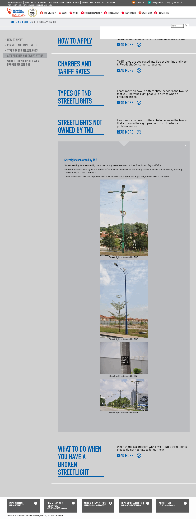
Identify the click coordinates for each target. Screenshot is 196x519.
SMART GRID (147, 12)
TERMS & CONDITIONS (15, 2)
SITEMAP (85, 2)
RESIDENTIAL (16, 503)
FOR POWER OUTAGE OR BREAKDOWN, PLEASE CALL (30, 5)
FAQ (91, 2)
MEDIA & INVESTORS (95, 503)
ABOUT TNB (165, 503)
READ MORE (125, 44)
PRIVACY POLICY (30, 2)
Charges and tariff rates (22, 45)
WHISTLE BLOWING (72, 2)
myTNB (76, 12)
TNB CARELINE (111, 2)
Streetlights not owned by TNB (25, 56)
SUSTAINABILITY (50, 12)
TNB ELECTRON (113, 12)
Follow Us (140, 2)
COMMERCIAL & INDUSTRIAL (55, 504)
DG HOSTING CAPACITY (93, 12)
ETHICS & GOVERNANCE (56, 2)
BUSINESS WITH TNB (132, 503)
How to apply (15, 40)
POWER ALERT (130, 12)
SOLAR (64, 12)
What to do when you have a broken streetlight (23, 63)
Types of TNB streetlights (22, 50)
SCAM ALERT (42, 2)
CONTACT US (99, 2)
